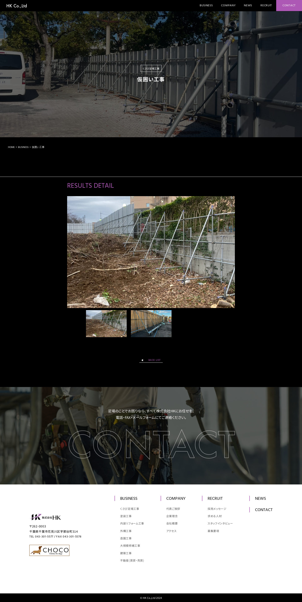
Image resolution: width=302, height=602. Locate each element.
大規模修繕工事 (130, 546)
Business (206, 5)
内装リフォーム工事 (132, 523)
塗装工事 (126, 516)
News (248, 5)
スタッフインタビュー (220, 523)
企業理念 (172, 516)
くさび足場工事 (129, 509)
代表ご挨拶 (173, 509)
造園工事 (126, 538)
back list (154, 360)
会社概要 (172, 523)
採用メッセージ (217, 509)
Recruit (266, 5)
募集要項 (213, 531)
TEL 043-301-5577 (41, 536)
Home (11, 147)
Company (228, 5)
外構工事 (126, 531)
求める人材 (215, 516)
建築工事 (126, 553)
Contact (289, 5)
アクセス (171, 531)
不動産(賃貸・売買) (132, 560)
